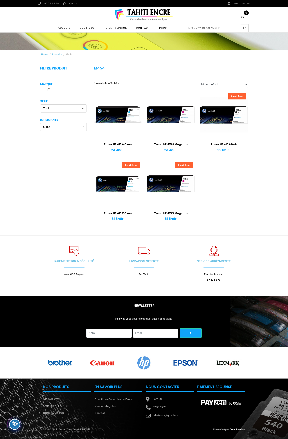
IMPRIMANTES (51, 399)
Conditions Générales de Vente (113, 399)
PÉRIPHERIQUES (52, 406)
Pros (163, 27)
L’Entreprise (116, 27)
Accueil (64, 27)
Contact (143, 27)
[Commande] (223, 84)
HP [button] (52, 90)
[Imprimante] (63, 127)
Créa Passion (237, 429)
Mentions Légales (105, 406)
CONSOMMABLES (53, 413)
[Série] (63, 108)
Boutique (87, 27)
